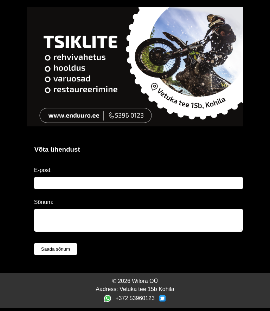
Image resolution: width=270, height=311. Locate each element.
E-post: (43, 170)
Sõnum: (43, 202)
